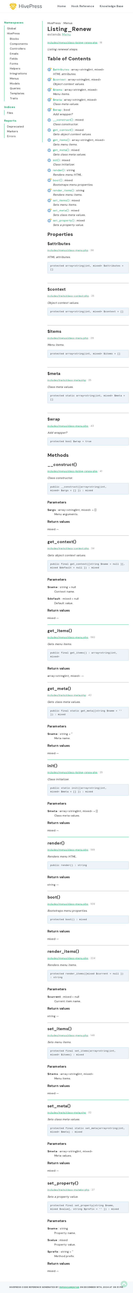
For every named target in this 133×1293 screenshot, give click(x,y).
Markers (12, 131)
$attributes (61, 69)
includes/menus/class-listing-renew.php (72, 42)
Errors (11, 136)
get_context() (63, 130)
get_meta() (61, 150)
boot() (57, 180)
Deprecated (15, 126)
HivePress (54, 23)
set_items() (61, 200)
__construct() (63, 120)
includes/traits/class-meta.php (66, 380)
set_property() (63, 220)
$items (57, 90)
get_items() (61, 140)
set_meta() (61, 210)
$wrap (57, 110)
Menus (68, 23)
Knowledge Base (111, 6)
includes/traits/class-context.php (68, 295)
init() (56, 160)
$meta (57, 100)
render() (59, 170)
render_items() (63, 190)
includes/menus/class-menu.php (67, 250)
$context (59, 79)
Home (61, 6)
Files (10, 113)
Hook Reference (82, 6)
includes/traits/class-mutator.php (68, 1189)
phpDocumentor (69, 1287)
